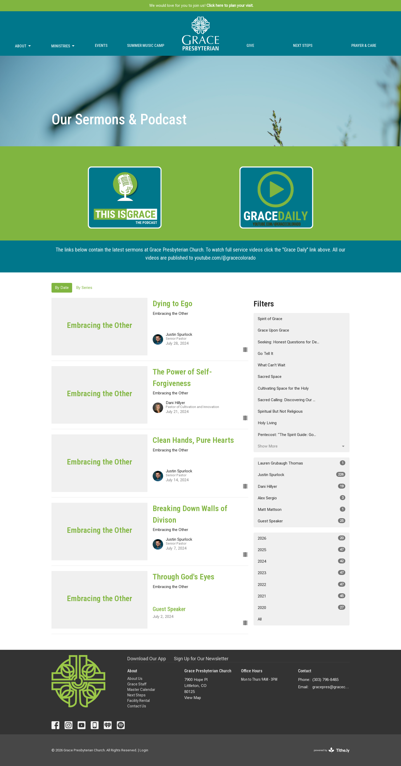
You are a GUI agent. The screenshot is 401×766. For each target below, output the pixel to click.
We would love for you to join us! (201, 5)
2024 (301, 561)
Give (250, 45)
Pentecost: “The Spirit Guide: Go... (287, 434)
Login (144, 750)
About (23, 46)
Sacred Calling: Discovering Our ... (286, 400)
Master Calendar (141, 689)
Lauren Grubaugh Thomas (301, 463)
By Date (62, 287)
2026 (301, 538)
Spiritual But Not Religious (280, 411)
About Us (134, 678)
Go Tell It (265, 353)
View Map (192, 697)
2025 (301, 549)
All (260, 619)
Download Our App (146, 658)
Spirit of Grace (270, 318)
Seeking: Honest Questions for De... (288, 342)
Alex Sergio (301, 497)
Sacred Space (270, 376)
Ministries (63, 46)
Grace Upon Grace (273, 330)
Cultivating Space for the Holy (283, 388)
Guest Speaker (301, 520)
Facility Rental (138, 700)
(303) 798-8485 (325, 679)
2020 (301, 607)
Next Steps (302, 45)
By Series (84, 287)
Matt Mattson (301, 509)
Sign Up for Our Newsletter (201, 658)
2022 (301, 584)
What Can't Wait (271, 365)
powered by (332, 750)
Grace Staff (136, 684)
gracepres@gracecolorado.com (331, 687)
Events (101, 45)
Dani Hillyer (301, 486)
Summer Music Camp (145, 45)
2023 (301, 572)
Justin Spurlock (301, 474)
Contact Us (136, 706)
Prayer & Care (363, 45)
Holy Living (267, 423)
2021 (301, 596)
